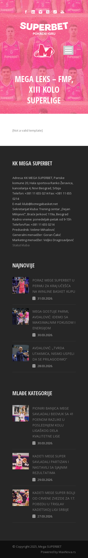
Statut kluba (21, 245)
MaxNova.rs (67, 552)
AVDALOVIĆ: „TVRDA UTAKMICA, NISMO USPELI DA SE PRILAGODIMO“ (53, 353)
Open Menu (68, 50)
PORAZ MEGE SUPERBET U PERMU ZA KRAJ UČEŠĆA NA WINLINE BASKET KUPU (53, 286)
